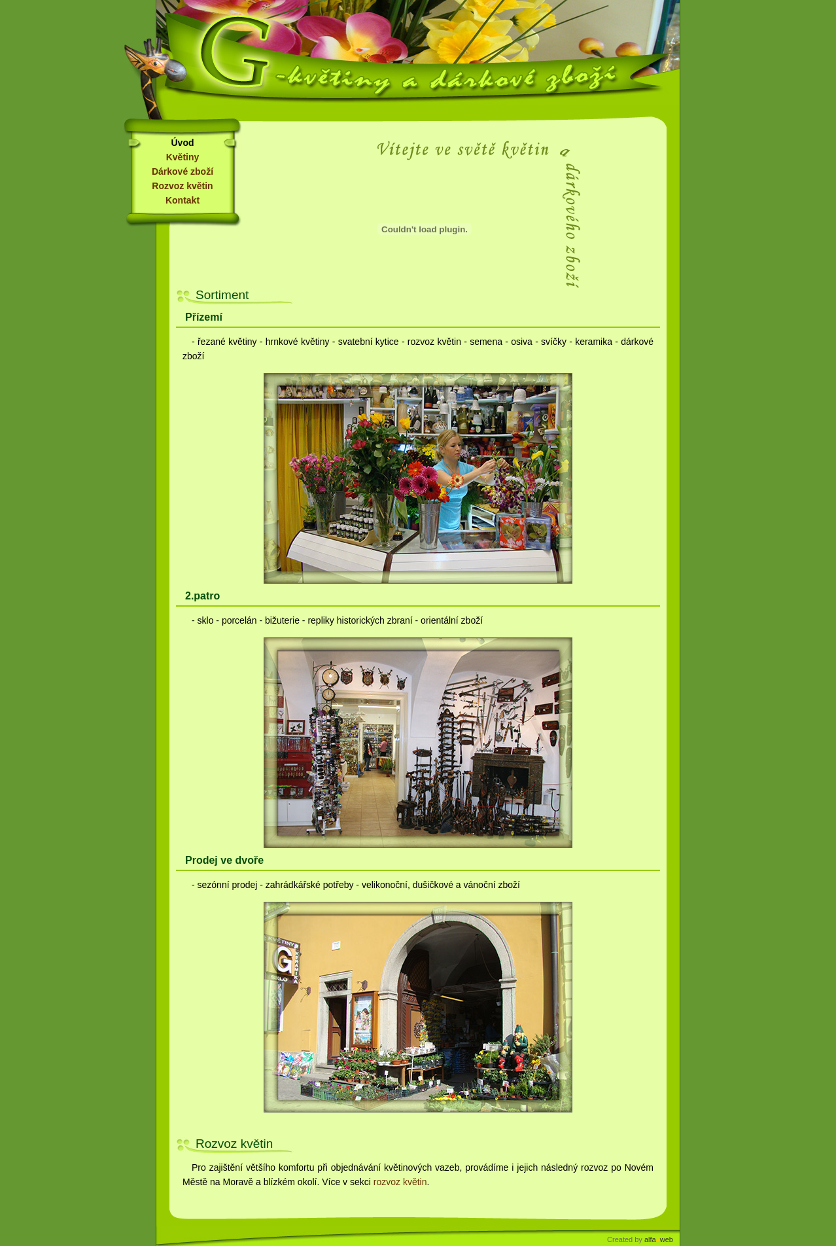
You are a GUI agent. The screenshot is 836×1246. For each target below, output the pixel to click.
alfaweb (658, 1239)
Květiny (183, 157)
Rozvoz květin (182, 186)
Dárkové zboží (182, 171)
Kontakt (182, 200)
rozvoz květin (400, 1182)
